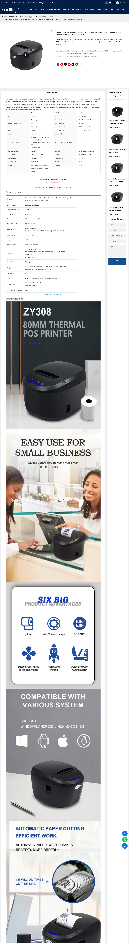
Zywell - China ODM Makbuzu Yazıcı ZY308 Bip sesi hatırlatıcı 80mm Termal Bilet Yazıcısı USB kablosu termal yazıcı (116, 209)
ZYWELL (4, 17)
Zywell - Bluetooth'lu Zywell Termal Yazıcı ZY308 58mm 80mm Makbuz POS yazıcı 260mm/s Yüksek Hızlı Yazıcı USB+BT (116, 122)
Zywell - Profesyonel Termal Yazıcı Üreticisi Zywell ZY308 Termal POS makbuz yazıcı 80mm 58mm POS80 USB (116, 151)
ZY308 (51, 17)
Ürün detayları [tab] (52, 92)
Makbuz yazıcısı (41, 17)
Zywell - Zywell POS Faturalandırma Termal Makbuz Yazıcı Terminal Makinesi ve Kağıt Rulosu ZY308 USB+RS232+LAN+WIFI (42, 19)
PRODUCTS (13, 17)
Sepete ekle (114, 127)
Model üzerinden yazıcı (27, 17)
